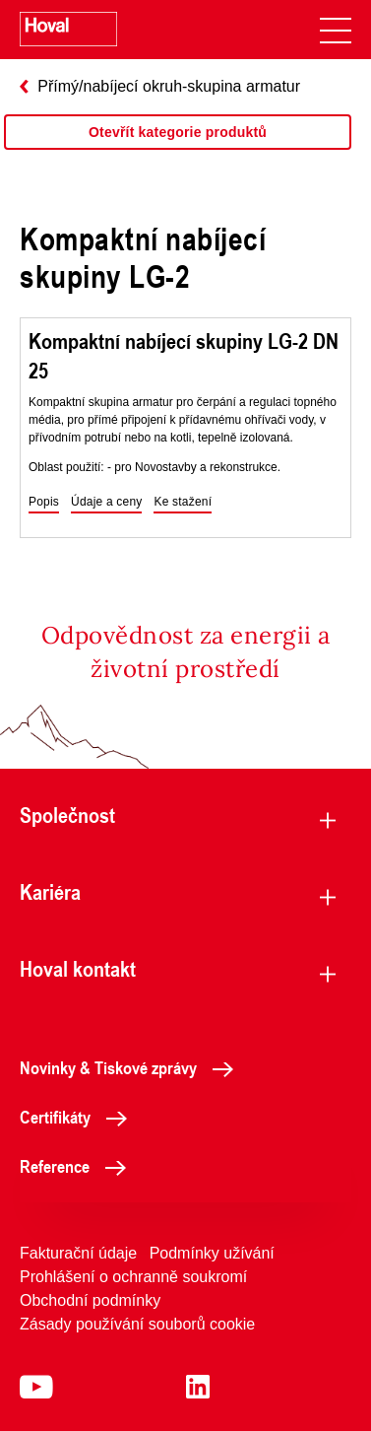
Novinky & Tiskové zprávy (132, 1067)
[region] (177, 151)
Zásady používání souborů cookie (137, 1324)
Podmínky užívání (212, 1253)
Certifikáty (79, 1116)
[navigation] (335, 29)
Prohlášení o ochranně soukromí (133, 1276)
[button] (44, 502)
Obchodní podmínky (90, 1300)
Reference (78, 1166)
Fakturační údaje (78, 1253)
